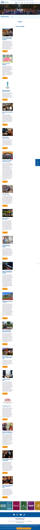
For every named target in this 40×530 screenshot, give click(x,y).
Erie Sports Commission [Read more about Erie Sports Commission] (19, 0)
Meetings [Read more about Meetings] (14, 0)
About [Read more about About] (11, 0)
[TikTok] (24, 514)
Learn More (4, 51)
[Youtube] (20, 514)
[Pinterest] (26, 514)
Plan (25, 2)
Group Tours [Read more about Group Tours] (31, 0)
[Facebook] (14, 514)
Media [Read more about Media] (24, 0)
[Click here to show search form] (39, 2)
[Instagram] (17, 514)
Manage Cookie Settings (27, 528)
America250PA (31, 2)
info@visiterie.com (29, 521)
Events (22, 2)
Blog (27, 2)
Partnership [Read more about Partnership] (27, 0)
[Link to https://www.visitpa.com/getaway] (20, 519)
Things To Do (16, 3)
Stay (19, 2)
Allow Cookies (19, 528)
